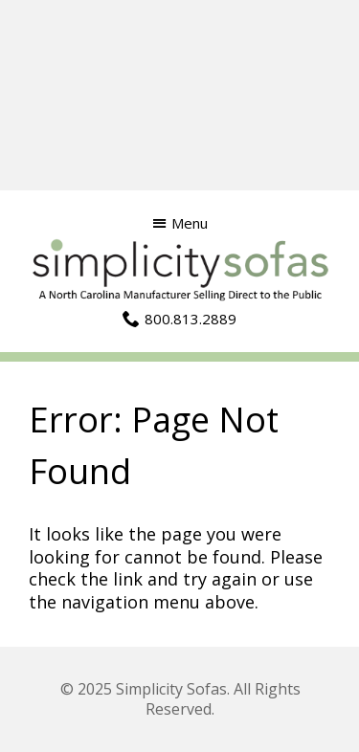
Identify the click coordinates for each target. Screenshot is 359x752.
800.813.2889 (190, 318)
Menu (189, 222)
